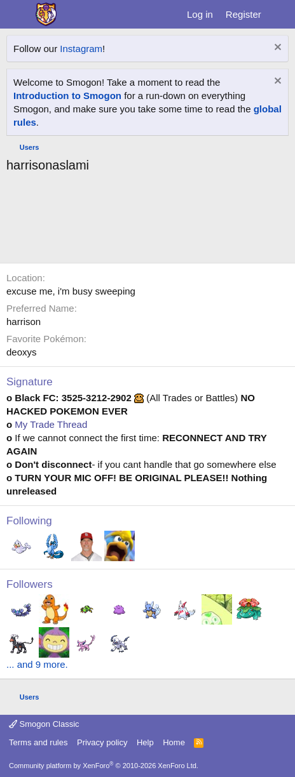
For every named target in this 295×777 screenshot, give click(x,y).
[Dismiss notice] (276, 48)
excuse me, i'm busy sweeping (70, 291)
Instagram (81, 48)
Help (145, 742)
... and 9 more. (37, 664)
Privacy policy (102, 742)
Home (174, 742)
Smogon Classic (44, 724)
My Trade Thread (51, 424)
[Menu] (17, 14)
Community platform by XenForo (103, 765)
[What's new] (280, 14)
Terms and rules (38, 742)
